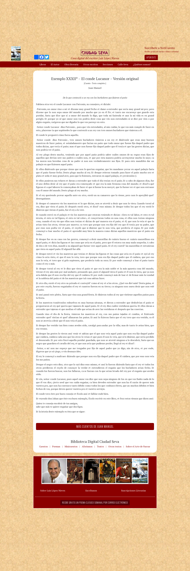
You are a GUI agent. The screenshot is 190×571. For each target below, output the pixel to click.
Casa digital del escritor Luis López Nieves (95, 58)
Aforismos (87, 446)
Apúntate (151, 57)
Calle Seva (123, 64)
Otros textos (114, 446)
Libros (42, 64)
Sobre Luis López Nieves (52, 490)
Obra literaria (71, 64)
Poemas (56, 446)
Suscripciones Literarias (133, 490)
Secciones (108, 64)
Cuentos (43, 446)
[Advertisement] (95, 23)
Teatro (100, 446)
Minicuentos (71, 446)
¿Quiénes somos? (142, 64)
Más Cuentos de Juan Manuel (95, 426)
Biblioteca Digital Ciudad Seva (95, 441)
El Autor (55, 64)
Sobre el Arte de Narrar (138, 446)
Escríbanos (91, 490)
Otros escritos (90, 64)
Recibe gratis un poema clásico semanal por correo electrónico (95, 502)
